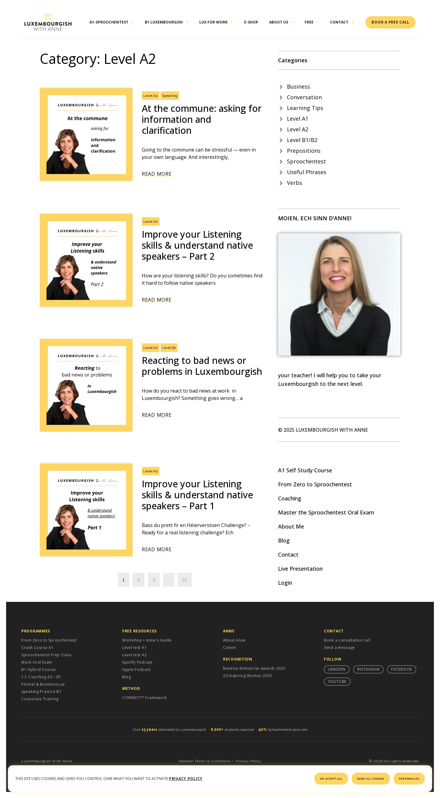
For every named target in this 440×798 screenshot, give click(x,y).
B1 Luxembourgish (166, 22)
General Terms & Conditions (205, 761)
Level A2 (150, 95)
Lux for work (216, 22)
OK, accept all (331, 778)
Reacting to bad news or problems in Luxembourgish (202, 366)
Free (312, 22)
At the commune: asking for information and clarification (202, 119)
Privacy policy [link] (186, 778)
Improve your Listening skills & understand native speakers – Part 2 (197, 245)
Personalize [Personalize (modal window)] (409, 778)
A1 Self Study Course (305, 470)
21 (184, 580)
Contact (342, 22)
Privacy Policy (248, 761)
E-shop (251, 22)
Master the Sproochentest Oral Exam (326, 512)
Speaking (170, 95)
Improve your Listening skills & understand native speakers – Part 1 (197, 495)
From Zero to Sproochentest (315, 484)
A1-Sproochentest (112, 22)
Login (285, 582)
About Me (291, 526)
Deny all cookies (370, 778)
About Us (281, 22)
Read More (156, 174)
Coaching (289, 498)
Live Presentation (300, 568)
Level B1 (169, 348)
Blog (284, 540)
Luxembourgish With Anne (46, 761)
